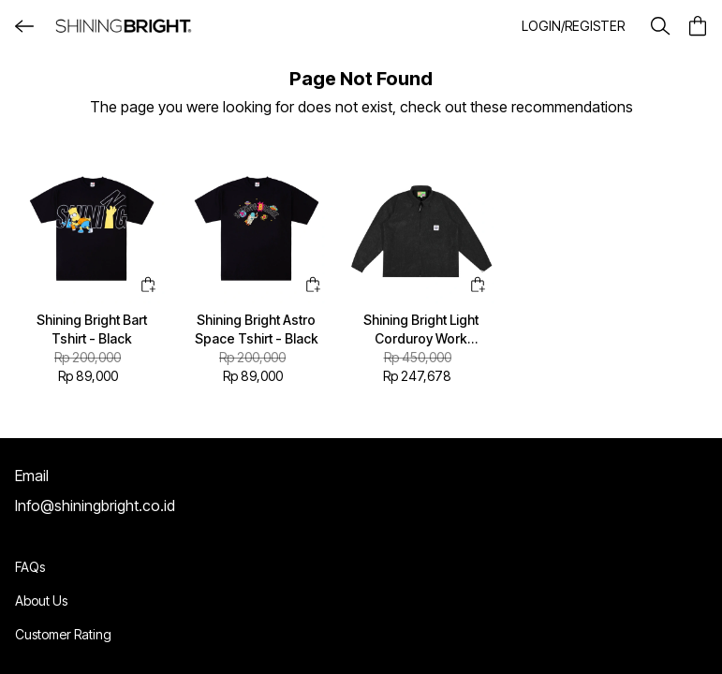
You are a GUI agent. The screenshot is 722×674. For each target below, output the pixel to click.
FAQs (30, 567)
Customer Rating (63, 634)
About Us (41, 600)
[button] (573, 26)
